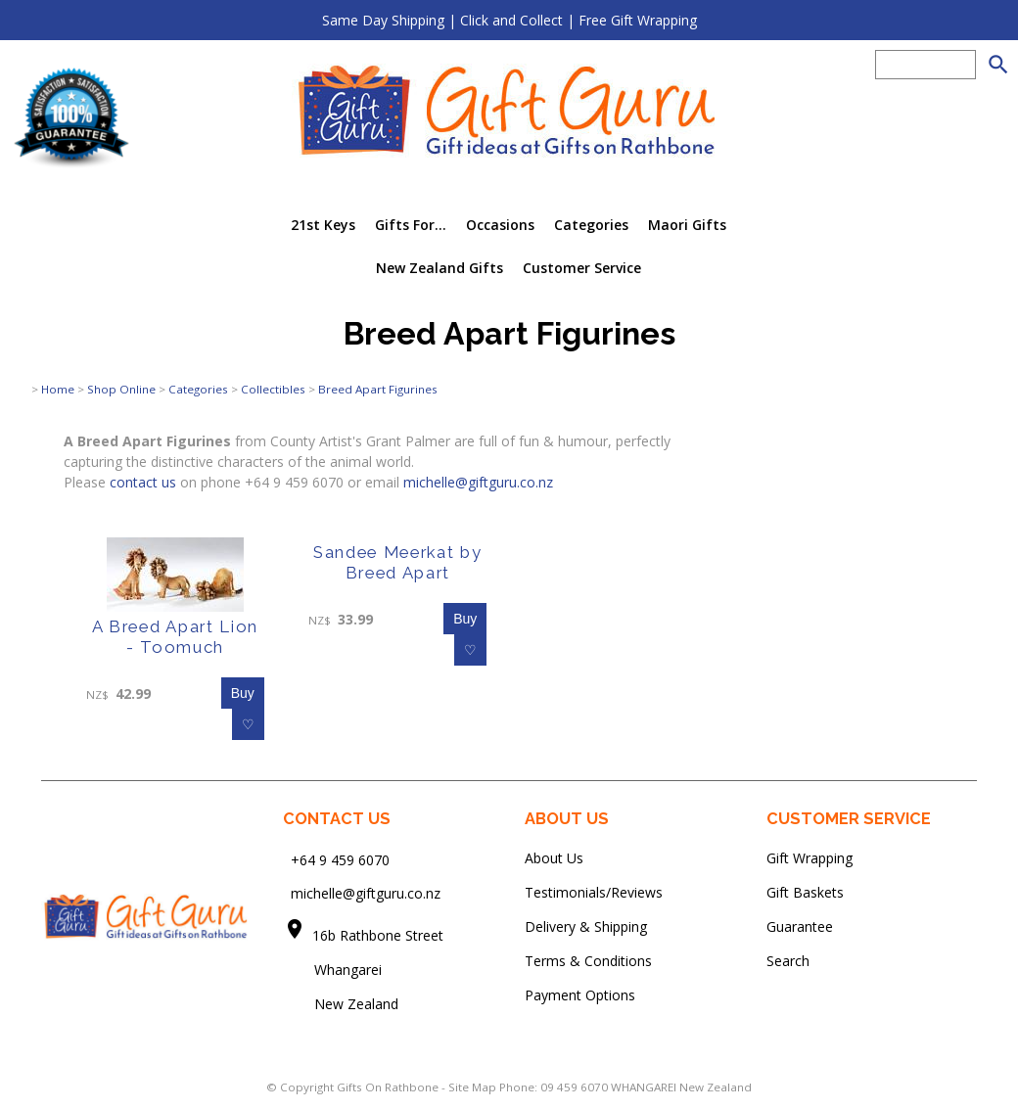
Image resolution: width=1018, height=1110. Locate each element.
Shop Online (121, 389)
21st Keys (323, 224)
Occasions (500, 224)
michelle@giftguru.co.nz (478, 482)
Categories (591, 224)
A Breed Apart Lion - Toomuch (175, 637)
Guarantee (799, 926)
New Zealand (340, 1003)
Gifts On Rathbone (389, 1087)
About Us (554, 858)
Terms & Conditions (588, 960)
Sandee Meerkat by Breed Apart (398, 562)
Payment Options (580, 995)
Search (788, 960)
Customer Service (582, 267)
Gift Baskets (805, 892)
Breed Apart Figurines (378, 389)
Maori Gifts (687, 224)
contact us (143, 482)
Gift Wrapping (809, 858)
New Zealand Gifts (439, 267)
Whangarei (334, 969)
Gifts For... (410, 224)
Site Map (472, 1087)
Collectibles (273, 389)
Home (57, 389)
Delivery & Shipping (586, 926)
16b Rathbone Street (379, 935)
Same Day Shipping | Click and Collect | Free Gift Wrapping (509, 20)
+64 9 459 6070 (340, 859)
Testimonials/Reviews (594, 892)
